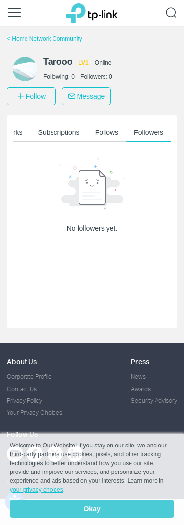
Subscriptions (58, 132)
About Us (22, 361)
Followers (148, 132)
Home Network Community (44, 38)
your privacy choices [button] (36, 489)
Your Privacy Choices (34, 412)
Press (140, 361)
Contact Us (22, 389)
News (138, 376)
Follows (106, 132)
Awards (141, 389)
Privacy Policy (24, 400)
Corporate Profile (29, 376)
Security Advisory (154, 400)
